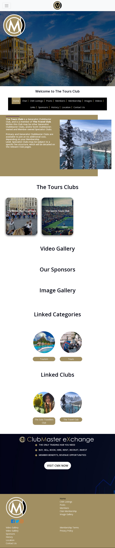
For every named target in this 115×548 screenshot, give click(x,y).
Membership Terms (69, 527)
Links (32, 107)
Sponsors (43, 107)
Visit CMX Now (57, 465)
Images (88, 100)
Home (16, 100)
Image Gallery (66, 514)
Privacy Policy (66, 530)
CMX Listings (36, 100)
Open (29, 226)
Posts (49, 100)
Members (60, 100)
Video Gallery (12, 527)
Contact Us (79, 107)
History (55, 107)
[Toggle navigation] (6, 6)
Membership (74, 100)
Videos (98, 100)
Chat (24, 100)
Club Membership (68, 511)
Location (66, 107)
